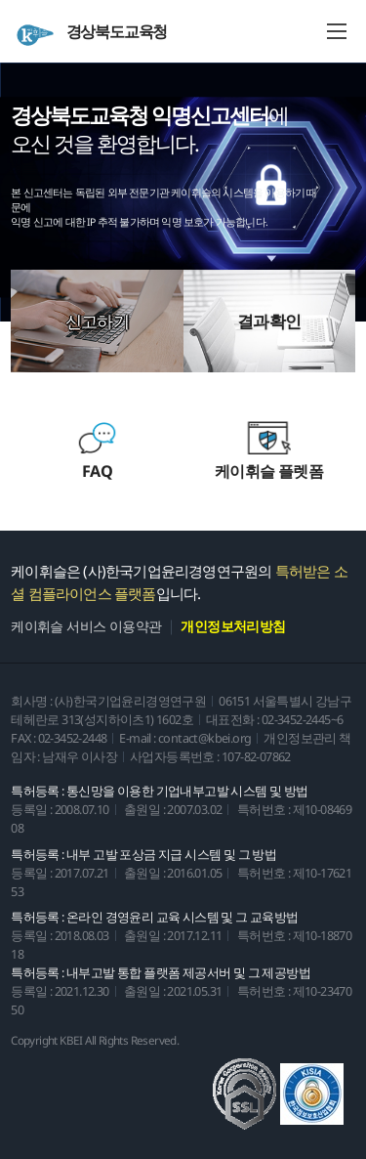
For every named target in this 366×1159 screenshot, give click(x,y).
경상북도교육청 (91, 34)
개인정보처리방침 (233, 626)
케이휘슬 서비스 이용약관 (86, 626)
